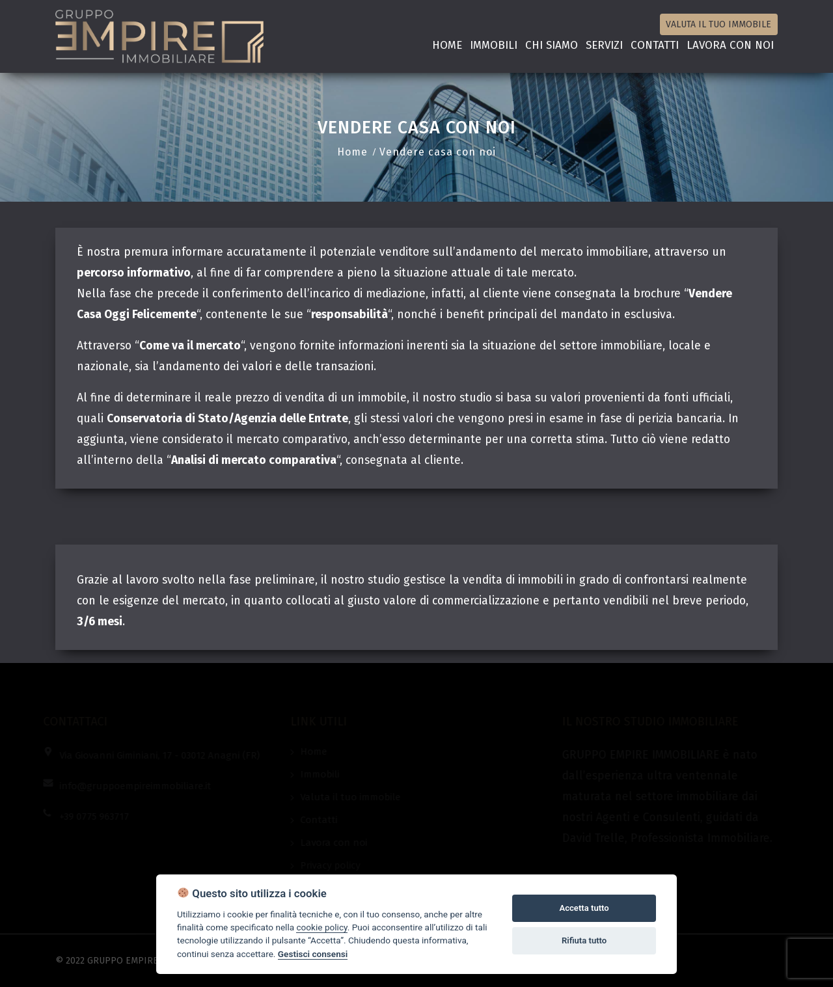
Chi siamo (551, 45)
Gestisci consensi (313, 954)
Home (447, 45)
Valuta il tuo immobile (718, 24)
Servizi (604, 45)
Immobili (493, 45)
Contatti (655, 45)
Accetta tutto (583, 908)
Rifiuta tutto (584, 940)
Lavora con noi (730, 45)
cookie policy (321, 927)
